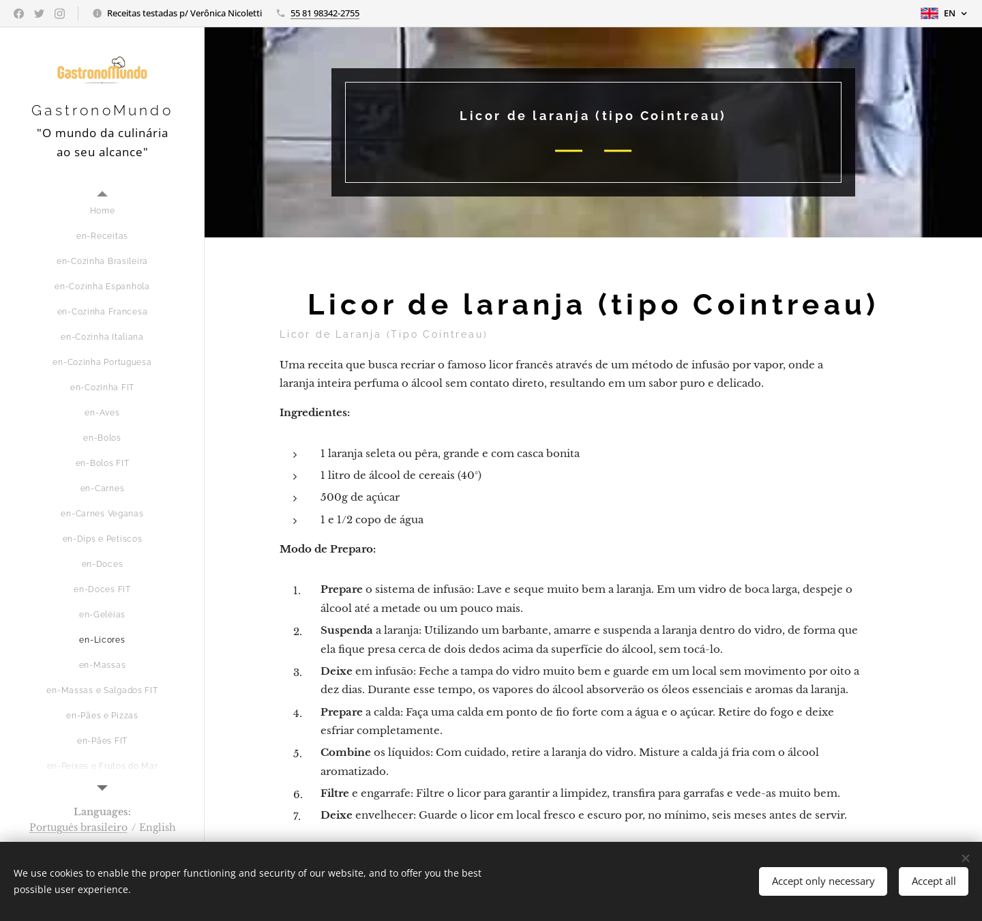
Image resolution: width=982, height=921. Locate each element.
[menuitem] (102, 211)
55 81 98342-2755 (325, 13)
